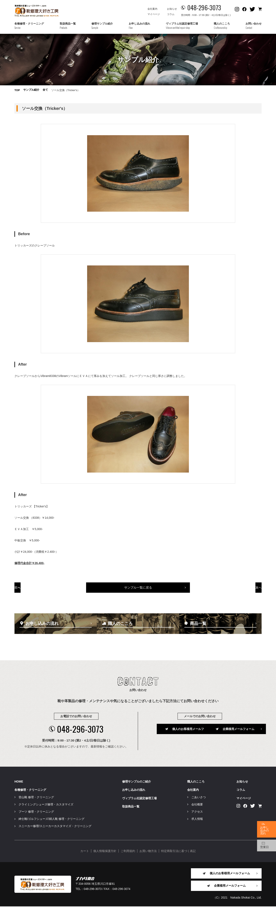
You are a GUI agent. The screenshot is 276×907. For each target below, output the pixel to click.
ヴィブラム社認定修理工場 (139, 798)
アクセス (197, 812)
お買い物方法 (148, 851)
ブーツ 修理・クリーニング (36, 812)
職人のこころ (196, 782)
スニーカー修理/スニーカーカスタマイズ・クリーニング (55, 826)
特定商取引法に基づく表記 (178, 851)
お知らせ (172, 8)
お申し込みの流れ (133, 790)
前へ (39, 593)
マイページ (153, 14)
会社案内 (152, 8)
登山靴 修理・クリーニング (36, 797)
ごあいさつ (198, 797)
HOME (18, 782)
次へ (237, 593)
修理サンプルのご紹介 (136, 782)
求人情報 (197, 819)
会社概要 (197, 804)
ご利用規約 (128, 851)
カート (84, 851)
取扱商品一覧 (130, 806)
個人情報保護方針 (104, 851)
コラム (170, 14)
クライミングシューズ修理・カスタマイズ (46, 804)
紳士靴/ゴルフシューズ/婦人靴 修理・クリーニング (51, 819)
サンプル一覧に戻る (138, 593)
